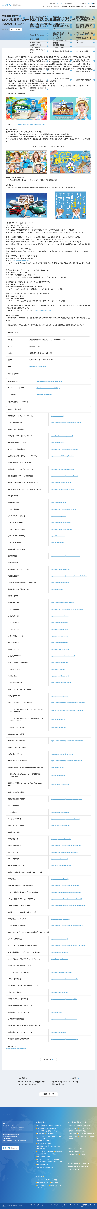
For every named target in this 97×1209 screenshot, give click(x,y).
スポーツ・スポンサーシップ (76, 1151)
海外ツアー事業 (41, 1148)
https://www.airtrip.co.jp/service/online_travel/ (66, 422)
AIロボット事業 (41, 1162)
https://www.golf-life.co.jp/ (59, 992)
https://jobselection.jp (58, 719)
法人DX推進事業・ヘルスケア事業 (46, 1154)
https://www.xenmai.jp (58, 669)
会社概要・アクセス (55, 1185)
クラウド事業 (50, 1133)
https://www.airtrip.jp (58, 416)
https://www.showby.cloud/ (59, 662)
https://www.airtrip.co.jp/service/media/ (63, 509)
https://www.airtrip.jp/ (43, 310)
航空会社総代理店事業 (43, 1146)
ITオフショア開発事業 (55, 1125)
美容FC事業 (58, 1151)
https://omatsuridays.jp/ (21, 260)
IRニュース (72, 1125)
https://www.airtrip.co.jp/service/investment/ (65, 556)
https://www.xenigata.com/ (59, 629)
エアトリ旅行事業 (42, 1125)
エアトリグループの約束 (43, 1180)
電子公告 (71, 1139)
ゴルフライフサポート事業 (55, 1162)
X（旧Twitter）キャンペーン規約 (69, 1206)
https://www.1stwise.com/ (59, 859)
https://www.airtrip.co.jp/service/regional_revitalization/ (69, 576)
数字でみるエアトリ (42, 1185)
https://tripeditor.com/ (58, 536)
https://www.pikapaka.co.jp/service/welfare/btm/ (66, 892)
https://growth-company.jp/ (59, 696)
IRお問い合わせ (83, 1136)
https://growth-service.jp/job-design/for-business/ (67, 710)
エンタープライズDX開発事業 (45, 1151)
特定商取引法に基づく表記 (88, 1206)
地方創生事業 (40, 1133)
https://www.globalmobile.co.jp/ (61, 482)
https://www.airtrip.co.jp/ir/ (16, 1048)
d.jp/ (60, 1012)
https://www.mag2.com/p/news (61, 522)
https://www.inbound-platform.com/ (62, 469)
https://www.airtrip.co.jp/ (37, 366)
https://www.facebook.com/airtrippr (48, 388)
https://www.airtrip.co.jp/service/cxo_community (67, 741)
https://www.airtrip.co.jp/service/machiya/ (64, 1039)
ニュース (72, 35)
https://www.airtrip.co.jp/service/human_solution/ (67, 925)
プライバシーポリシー (35, 1206)
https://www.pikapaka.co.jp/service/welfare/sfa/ (66, 899)
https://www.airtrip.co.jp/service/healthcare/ (65, 885)
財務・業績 (87, 1125)
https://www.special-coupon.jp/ (61, 682)
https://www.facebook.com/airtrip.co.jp (49, 381)
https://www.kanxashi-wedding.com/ (63, 656)
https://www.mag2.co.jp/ (59, 502)
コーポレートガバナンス (86, 1128)
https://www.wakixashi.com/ (60, 649)
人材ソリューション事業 (43, 1156)
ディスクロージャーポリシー (86, 1133)
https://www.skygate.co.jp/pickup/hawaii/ (64, 852)
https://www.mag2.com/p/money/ (61, 529)
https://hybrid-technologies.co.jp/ (62, 436)
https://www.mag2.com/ (58, 516)
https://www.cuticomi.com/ (59, 622)
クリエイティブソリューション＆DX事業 (48, 1159)
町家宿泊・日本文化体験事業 (45, 1167)
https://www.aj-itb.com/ (58, 1032)
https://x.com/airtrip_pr (44, 394)
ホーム (68, 35)
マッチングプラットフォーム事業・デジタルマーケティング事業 (50, 1137)
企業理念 (54, 1180)
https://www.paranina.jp (58, 727)
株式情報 (71, 1131)
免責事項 (92, 1136)
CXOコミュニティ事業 (43, 1140)
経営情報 (79, 1125)
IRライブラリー (73, 1128)
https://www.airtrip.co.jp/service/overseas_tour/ (66, 845)
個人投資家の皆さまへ (82, 1131)
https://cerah (55, 1012)
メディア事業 (40, 1131)
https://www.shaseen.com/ (59, 636)
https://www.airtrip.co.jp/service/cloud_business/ (67, 609)
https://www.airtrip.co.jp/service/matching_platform (68, 702)
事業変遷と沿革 (55, 1182)
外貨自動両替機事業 (42, 1164)
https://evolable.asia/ (57, 442)
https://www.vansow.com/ (59, 642)
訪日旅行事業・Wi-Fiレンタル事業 (46, 1128)
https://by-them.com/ (57, 542)
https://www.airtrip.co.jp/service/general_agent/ (66, 799)
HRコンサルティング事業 (44, 1143)
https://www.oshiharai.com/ (60, 676)
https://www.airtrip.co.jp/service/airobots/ (64, 979)
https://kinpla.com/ (57, 589)
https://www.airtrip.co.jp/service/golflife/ (64, 999)
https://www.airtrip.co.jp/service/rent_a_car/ (65, 819)
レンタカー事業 (55, 1146)
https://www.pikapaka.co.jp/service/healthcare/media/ (68, 905)
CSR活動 (82, 1154)
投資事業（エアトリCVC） (53, 1131)
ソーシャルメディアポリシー (51, 1206)
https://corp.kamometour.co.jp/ (61, 839)
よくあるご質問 (73, 1136)
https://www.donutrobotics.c (60, 972)
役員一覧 (39, 1188)
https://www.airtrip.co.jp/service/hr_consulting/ (66, 760)
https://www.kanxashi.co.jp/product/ (62, 602)
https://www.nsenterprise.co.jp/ (61, 569)
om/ (70, 972)
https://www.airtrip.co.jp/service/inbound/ (64, 476)
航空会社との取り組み (43, 1182)
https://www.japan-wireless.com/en (62, 489)
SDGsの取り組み (73, 1154)
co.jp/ (67, 919)
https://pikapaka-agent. (58, 919)
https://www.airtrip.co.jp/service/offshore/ (64, 449)
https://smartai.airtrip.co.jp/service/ (62, 456)
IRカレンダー (72, 1133)
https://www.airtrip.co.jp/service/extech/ (64, 1019)
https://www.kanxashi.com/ (60, 616)
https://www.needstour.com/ (60, 582)
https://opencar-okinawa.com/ (60, 812)
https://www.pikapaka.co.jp (60, 879)
